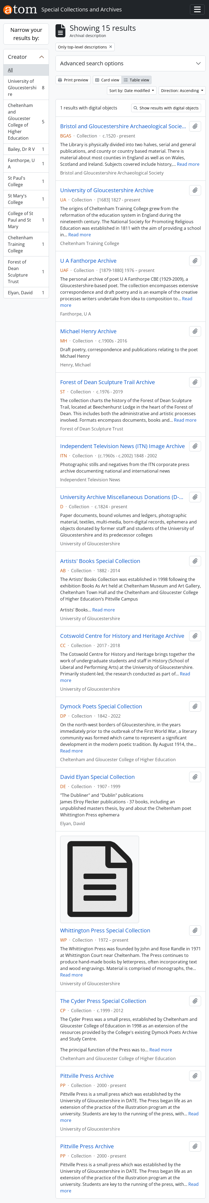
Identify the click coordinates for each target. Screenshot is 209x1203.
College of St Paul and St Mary (26, 219)
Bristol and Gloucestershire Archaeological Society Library (123, 126)
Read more (188, 164)
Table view (136, 79)
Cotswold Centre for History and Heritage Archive (122, 636)
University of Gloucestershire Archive (106, 190)
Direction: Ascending (180, 90)
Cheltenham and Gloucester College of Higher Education (26, 121)
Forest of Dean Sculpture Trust (26, 271)
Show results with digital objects (166, 108)
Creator (17, 56)
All (10, 70)
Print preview (73, 79)
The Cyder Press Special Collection (103, 1001)
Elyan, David (26, 293)
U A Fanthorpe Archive (88, 261)
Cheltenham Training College (26, 244)
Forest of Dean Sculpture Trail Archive (107, 382)
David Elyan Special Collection (97, 777)
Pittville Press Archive (87, 1076)
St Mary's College (26, 199)
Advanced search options (92, 63)
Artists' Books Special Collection (100, 561)
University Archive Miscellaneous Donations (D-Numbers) (123, 497)
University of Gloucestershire (26, 87)
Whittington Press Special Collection (105, 930)
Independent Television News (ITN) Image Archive (122, 446)
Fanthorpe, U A (26, 163)
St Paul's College (26, 181)
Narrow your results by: (26, 34)
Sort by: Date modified (130, 90)
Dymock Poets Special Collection (101, 706)
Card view (107, 79)
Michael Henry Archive (88, 331)
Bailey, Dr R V (26, 150)
